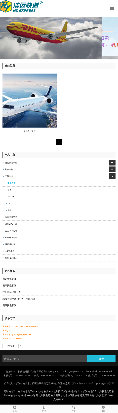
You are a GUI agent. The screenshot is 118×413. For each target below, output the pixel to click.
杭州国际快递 (61, 391)
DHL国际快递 (30, 131)
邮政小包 (9, 169)
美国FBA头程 (11, 231)
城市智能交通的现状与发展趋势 (18, 298)
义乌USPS (58, 399)
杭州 (70, 391)
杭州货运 (99, 395)
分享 (15, 408)
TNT (9, 203)
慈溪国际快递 (87, 395)
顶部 (103, 408)
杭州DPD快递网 (29, 395)
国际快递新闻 (9, 285)
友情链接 (10, 346)
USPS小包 (9, 251)
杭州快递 (22, 391)
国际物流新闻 (9, 279)
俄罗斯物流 (10, 244)
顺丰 (9, 210)
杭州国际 (55, 395)
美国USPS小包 (35, 391)
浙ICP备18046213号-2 (84, 383)
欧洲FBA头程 (11, 237)
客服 (74, 408)
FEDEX (10, 197)
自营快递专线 (11, 163)
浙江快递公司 (90, 391)
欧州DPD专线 (11, 224)
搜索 (101, 358)
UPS (9, 190)
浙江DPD (109, 395)
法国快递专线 (11, 217)
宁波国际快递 (72, 395)
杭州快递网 (44, 395)
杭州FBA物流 (11, 258)
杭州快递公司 (104, 391)
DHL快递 (11, 183)
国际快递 (9, 176)
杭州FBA (48, 391)
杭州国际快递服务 (11, 292)
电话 (44, 408)
